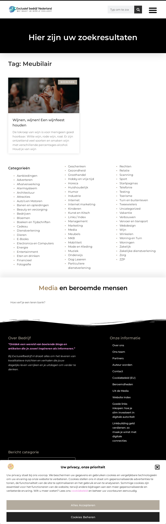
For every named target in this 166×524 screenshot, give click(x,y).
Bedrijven (24, 213)
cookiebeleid (79, 490)
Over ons (118, 345)
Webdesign (128, 225)
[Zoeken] (138, 9)
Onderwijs (75, 255)
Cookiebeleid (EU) (124, 377)
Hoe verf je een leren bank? (27, 302)
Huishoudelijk (78, 187)
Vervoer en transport (134, 221)
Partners (118, 358)
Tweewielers (128, 204)
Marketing (75, 225)
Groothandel (77, 174)
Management (78, 221)
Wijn (123, 229)
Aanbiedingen (27, 175)
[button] (157, 467)
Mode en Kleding (80, 246)
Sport (123, 179)
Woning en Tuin (131, 238)
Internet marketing (81, 204)
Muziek (73, 251)
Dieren (22, 235)
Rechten (125, 166)
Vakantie (126, 212)
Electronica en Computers (35, 243)
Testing (125, 191)
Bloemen (23, 218)
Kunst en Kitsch (79, 212)
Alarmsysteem (27, 188)
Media (72, 229)
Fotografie (24, 264)
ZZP (122, 259)
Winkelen (126, 234)
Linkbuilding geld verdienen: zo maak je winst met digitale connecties (124, 432)
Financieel (24, 260)
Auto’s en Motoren (29, 201)
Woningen (127, 242)
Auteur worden (122, 364)
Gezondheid (77, 170)
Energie (22, 247)
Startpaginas (129, 183)
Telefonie (126, 187)
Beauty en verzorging (32, 209)
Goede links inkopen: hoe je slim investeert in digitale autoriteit (123, 410)
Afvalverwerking (28, 184)
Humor (73, 191)
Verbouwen (128, 217)
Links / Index (77, 217)
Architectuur (26, 192)
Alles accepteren (83, 505)
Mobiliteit (75, 242)
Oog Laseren (77, 259)
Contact (117, 371)
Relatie (124, 170)
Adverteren (25, 179)
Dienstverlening (28, 230)
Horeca (73, 183)
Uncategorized (130, 208)
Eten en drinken (28, 256)
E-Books (23, 239)
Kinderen (74, 208)
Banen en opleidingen (33, 205)
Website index (121, 397)
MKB (71, 238)
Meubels (74, 234)
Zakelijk (125, 246)
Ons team (118, 351)
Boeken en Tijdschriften (33, 222)
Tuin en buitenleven (134, 200)
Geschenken (77, 166)
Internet (74, 200)
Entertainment (27, 251)
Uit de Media (120, 390)
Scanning (126, 174)
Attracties (23, 196)
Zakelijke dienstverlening (138, 251)
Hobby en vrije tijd (81, 179)
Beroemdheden (122, 384)
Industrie (74, 196)
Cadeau (22, 226)
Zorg (123, 255)
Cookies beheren (83, 517)
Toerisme (126, 196)
